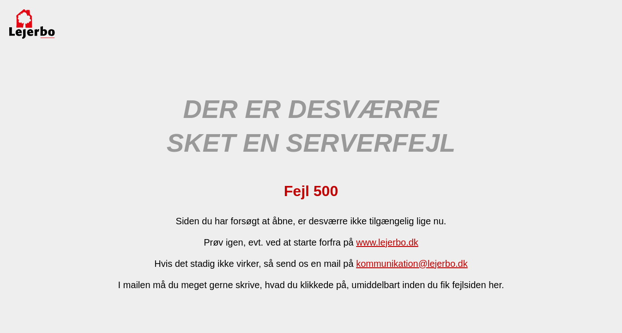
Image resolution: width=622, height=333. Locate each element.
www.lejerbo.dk (387, 242)
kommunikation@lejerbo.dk (412, 264)
